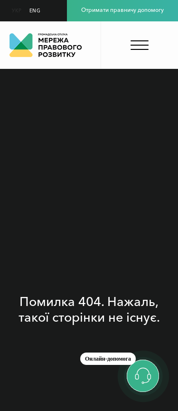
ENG (35, 11)
